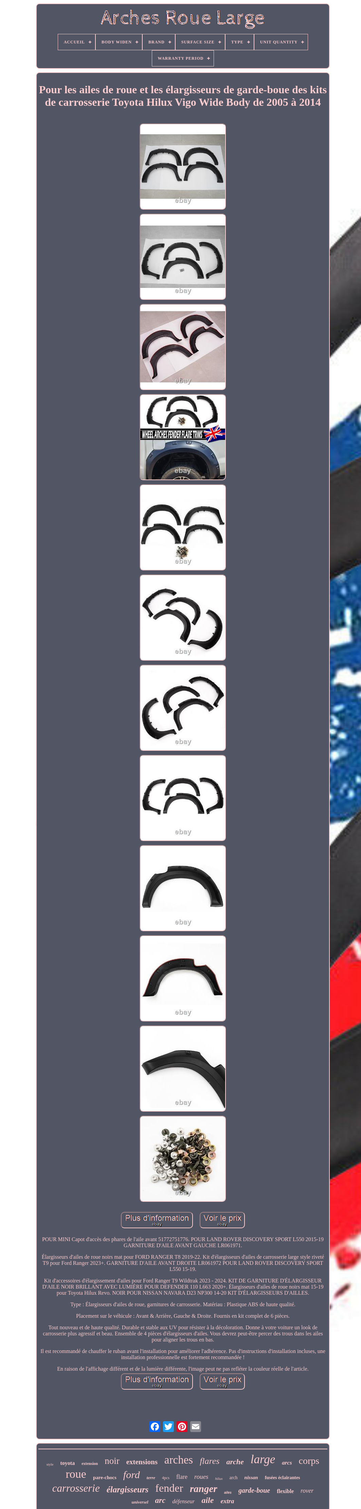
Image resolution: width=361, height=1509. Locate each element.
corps (309, 1460)
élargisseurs (128, 1489)
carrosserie (76, 1488)
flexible (285, 1491)
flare (181, 1476)
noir (112, 1461)
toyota (67, 1463)
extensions (142, 1462)
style (50, 1464)
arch (234, 1477)
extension (90, 1463)
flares (209, 1461)
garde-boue (254, 1490)
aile (207, 1500)
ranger (203, 1488)
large (263, 1459)
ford (131, 1474)
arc (160, 1500)
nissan (251, 1477)
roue (76, 1474)
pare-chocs (104, 1477)
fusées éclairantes (282, 1477)
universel (139, 1502)
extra (227, 1501)
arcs (287, 1462)
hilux (219, 1478)
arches (178, 1460)
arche (234, 1461)
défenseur (183, 1501)
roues (201, 1476)
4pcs (165, 1477)
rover (307, 1490)
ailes (228, 1492)
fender (169, 1488)
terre (151, 1477)
